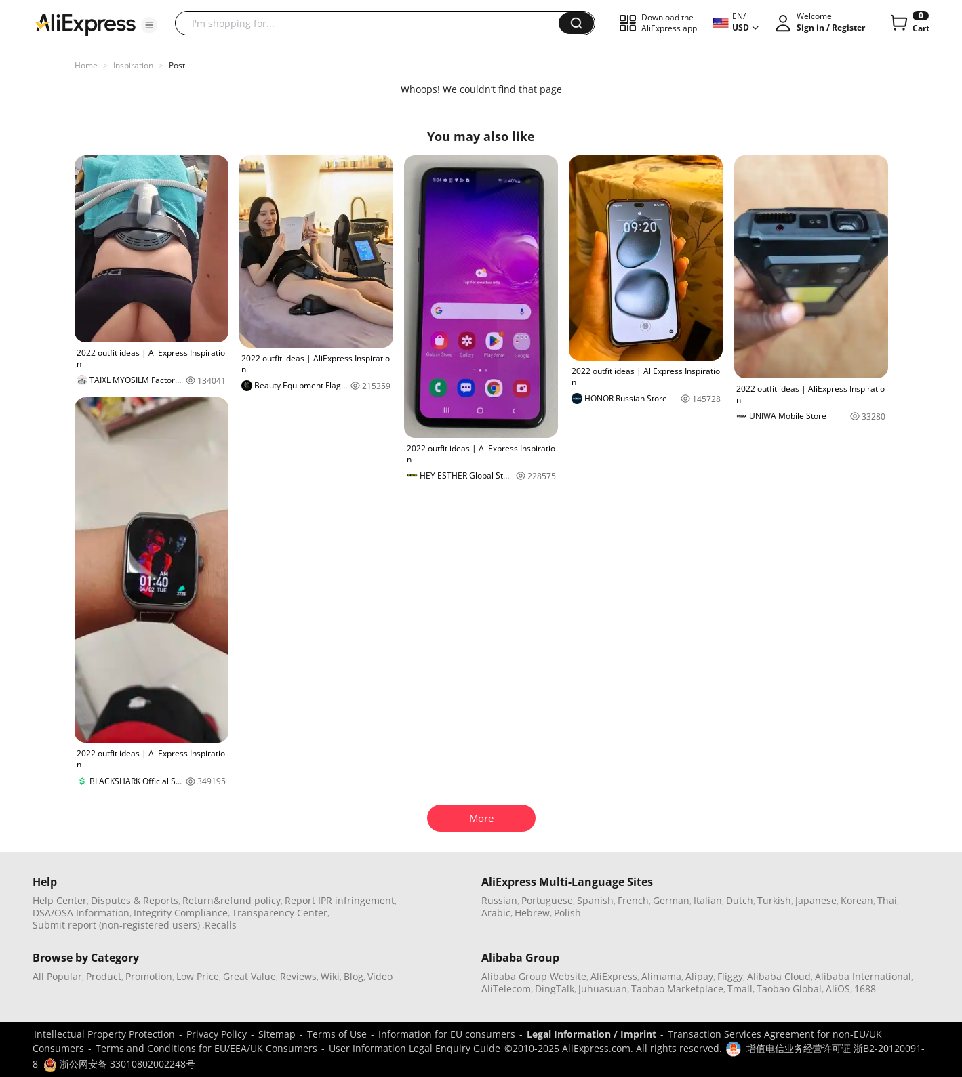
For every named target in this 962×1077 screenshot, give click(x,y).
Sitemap (277, 1034)
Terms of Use (337, 1034)
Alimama (661, 976)
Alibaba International (863, 976)
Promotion (148, 976)
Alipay (699, 976)
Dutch (739, 900)
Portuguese (547, 900)
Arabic (495, 912)
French (633, 900)
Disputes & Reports (134, 900)
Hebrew (532, 912)
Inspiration (133, 65)
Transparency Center (279, 912)
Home (86, 65)
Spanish (595, 900)
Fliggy (730, 976)
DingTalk (554, 988)
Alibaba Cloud (779, 976)
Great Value (249, 976)
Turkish (774, 900)
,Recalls (219, 924)
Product (103, 976)
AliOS (838, 988)
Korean (857, 900)
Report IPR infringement (340, 900)
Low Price (197, 976)
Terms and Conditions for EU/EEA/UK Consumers (206, 1048)
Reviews (298, 976)
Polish (567, 912)
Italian (708, 900)
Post (177, 65)
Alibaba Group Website (533, 976)
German (671, 900)
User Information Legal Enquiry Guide (414, 1048)
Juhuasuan (602, 988)
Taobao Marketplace (677, 988)
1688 (865, 988)
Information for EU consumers (446, 1034)
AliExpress (613, 976)
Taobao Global (789, 988)
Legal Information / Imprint (591, 1034)
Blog (353, 976)
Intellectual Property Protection (104, 1034)
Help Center (60, 900)
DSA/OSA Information (81, 912)
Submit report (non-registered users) (116, 924)
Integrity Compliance (181, 912)
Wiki (330, 976)
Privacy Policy (216, 1034)
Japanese (816, 900)
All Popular (57, 976)
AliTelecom (506, 988)
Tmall (740, 988)
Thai (887, 900)
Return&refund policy (231, 900)
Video (380, 976)
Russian (499, 900)
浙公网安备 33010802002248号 (119, 1063)
